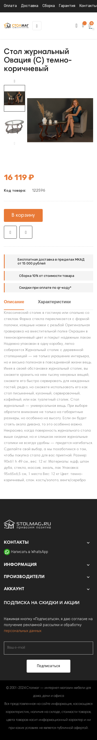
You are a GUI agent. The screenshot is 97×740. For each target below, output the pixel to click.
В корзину (23, 215)
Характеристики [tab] (54, 302)
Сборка (48, 6)
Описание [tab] (14, 302)
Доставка (29, 6)
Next (14, 81)
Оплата (10, 6)
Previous (14, 143)
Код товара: (15, 191)
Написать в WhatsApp (29, 552)
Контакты (88, 6)
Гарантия (67, 6)
